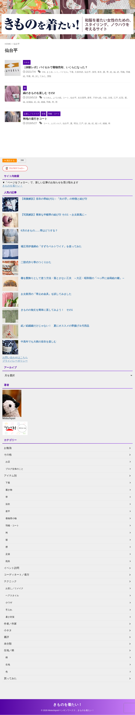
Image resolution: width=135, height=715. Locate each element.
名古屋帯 (97, 102)
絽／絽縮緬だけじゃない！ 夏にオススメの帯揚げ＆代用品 (55, 336)
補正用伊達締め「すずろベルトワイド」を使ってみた (51, 256)
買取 (85, 76)
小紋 (124, 102)
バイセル (76, 72)
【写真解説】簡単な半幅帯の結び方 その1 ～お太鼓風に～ (54, 224)
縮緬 (77, 106)
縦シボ (116, 132)
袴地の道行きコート (44, 128)
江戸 (39, 106)
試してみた (75, 76)
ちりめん (56, 102)
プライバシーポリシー (15, 371)
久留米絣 (94, 72)
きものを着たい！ (12, 196)
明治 (89, 132)
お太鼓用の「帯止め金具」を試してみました (46, 304)
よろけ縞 (68, 102)
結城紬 (62, 106)
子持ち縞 (115, 102)
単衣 (118, 72)
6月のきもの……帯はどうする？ (39, 240)
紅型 (46, 106)
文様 (33, 106)
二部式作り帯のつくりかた (36, 272)
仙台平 (104, 72)
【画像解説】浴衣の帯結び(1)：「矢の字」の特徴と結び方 (54, 209)
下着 (84, 72)
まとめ (59, 72)
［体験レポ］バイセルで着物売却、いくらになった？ (65, 67)
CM (52, 72)
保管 (111, 72)
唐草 (106, 102)
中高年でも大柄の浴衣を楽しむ (38, 351)
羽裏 (60, 76)
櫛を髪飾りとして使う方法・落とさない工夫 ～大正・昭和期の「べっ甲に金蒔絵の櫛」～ (73, 288)
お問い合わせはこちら (15, 367)
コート (78, 102)
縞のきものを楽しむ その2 (48, 98)
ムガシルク (66, 132)
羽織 (45, 76)
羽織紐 (53, 76)
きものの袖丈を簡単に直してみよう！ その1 (47, 320)
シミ (66, 72)
